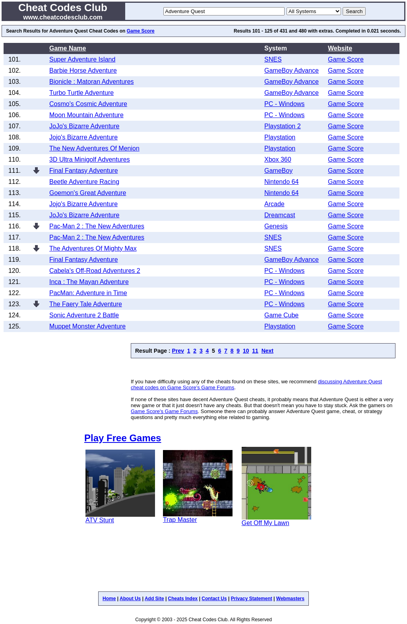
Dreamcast (279, 215)
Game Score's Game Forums (164, 411)
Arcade (274, 204)
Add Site (154, 598)
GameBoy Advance (291, 70)
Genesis (276, 226)
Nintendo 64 (281, 181)
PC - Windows (284, 103)
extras (326, 31)
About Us (130, 598)
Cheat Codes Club (62, 8)
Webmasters (290, 598)
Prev (178, 351)
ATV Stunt (99, 520)
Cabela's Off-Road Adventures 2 (94, 270)
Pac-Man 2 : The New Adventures (96, 226)
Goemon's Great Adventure (87, 192)
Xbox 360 (277, 159)
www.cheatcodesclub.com (62, 17)
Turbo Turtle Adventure (81, 92)
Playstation (279, 137)
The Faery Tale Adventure (85, 304)
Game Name (67, 48)
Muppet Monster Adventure (87, 326)
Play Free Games (122, 438)
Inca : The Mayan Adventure (89, 281)
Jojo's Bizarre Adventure (83, 137)
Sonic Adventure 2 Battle (84, 315)
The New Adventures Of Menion (94, 148)
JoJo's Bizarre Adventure (84, 126)
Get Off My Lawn (265, 523)
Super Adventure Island (82, 59)
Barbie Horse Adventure (83, 70)
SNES (273, 59)
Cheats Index (183, 598)
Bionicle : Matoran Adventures (91, 81)
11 (255, 351)
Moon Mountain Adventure (86, 115)
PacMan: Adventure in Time (88, 293)
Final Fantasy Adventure (83, 170)
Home (109, 598)
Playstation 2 (282, 126)
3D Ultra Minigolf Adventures (89, 159)
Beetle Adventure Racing (84, 181)
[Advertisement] (224, 368)
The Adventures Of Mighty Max (93, 248)
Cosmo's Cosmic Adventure (88, 103)
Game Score (141, 31)
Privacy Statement (251, 598)
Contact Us (214, 598)
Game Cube (281, 315)
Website (340, 48)
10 (246, 351)
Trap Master (180, 519)
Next (267, 351)
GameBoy (278, 170)
